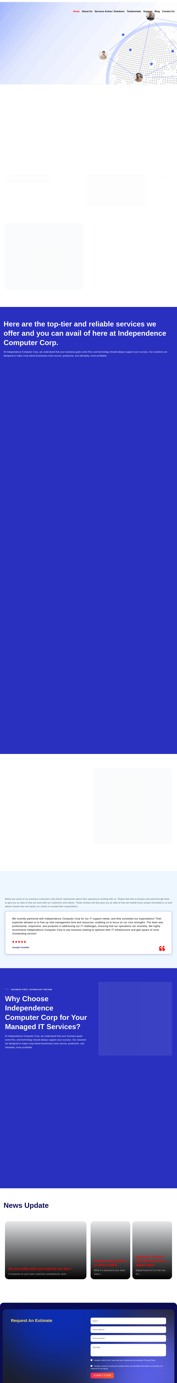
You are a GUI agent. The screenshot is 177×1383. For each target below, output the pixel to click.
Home (76, 11)
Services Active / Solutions (110, 11)
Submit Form (102, 1375)
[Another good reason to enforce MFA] (110, 1250)
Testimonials (134, 11)
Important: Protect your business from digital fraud (150, 1261)
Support (147, 11)
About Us (87, 11)
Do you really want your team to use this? (39, 1269)
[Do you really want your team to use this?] (45, 1250)
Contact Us (168, 11)
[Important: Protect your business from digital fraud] (152, 1250)
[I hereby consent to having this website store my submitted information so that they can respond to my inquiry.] (91, 1366)
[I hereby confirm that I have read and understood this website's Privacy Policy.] (91, 1360)
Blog (157, 11)
